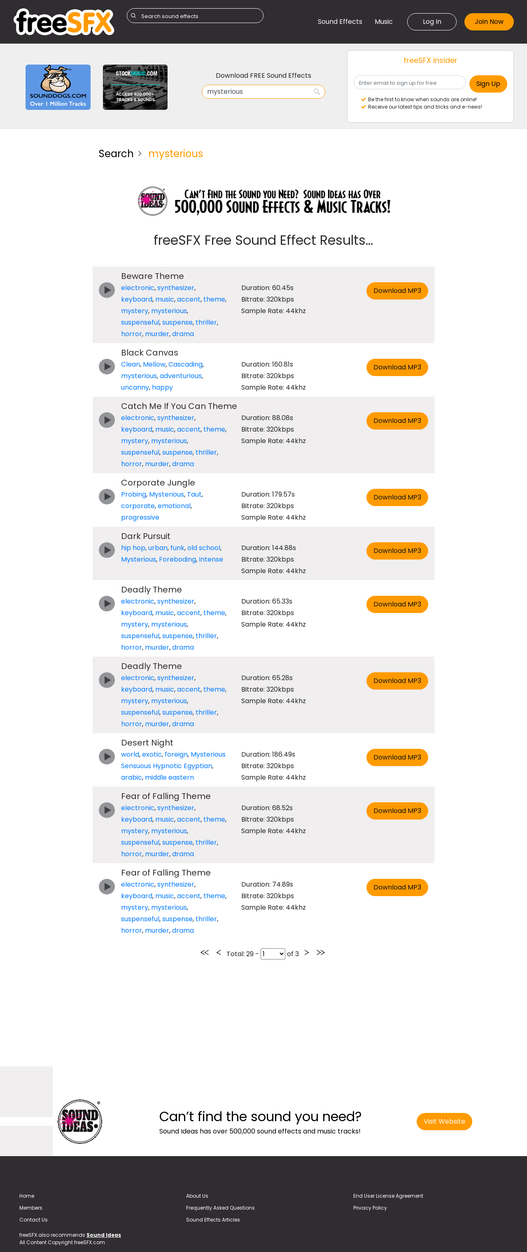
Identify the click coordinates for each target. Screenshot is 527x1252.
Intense (211, 559)
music (164, 299)
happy (162, 387)
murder (157, 334)
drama (183, 334)
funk (177, 548)
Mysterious (166, 494)
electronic (137, 288)
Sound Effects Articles (213, 1219)
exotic (152, 754)
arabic (131, 777)
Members (30, 1207)
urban (158, 548)
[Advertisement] (49, 265)
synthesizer (175, 288)
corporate (138, 506)
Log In (432, 21)
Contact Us (33, 1219)
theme (214, 299)
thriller (206, 322)
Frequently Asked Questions (220, 1207)
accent (189, 299)
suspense (177, 322)
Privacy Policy (370, 1207)
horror (131, 334)
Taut (194, 494)
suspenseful (140, 322)
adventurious (181, 376)
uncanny (135, 387)
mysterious (169, 311)
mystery (134, 311)
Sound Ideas (103, 1234)
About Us (197, 1195)
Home (26, 1195)
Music (384, 21)
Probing (133, 494)
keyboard (136, 299)
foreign (176, 754)
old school (203, 548)
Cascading (185, 364)
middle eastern (169, 777)
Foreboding (177, 559)
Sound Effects (340, 21)
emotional (174, 506)
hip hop (133, 548)
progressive (140, 517)
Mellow (154, 364)
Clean (130, 364)
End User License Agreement (388, 1195)
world (130, 754)
